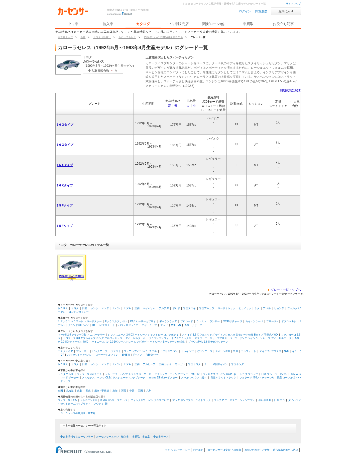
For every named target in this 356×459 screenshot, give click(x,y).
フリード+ (272, 321)
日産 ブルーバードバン (274, 374)
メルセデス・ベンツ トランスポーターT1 (128, 374)
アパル (267, 308)
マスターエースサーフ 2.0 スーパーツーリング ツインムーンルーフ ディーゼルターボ (243, 338)
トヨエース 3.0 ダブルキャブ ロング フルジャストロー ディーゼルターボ (104, 338)
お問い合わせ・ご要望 (257, 449)
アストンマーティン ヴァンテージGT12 (177, 374)
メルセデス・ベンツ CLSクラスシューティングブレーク (113, 377)
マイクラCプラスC (270, 351)
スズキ (127, 308)
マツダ (105, 308)
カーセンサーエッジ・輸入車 (112, 436)
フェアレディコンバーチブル (140, 351)
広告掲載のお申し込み (285, 449)
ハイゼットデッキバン (79, 354)
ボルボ (176, 308)
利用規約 (198, 449)
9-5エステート (107, 325)
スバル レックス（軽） (194, 377)
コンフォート (248, 351)
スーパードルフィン (107, 354)
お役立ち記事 (283, 24)
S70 (286, 351)
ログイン (245, 11)
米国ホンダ (237, 364)
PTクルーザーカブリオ (143, 321)
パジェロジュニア (128, 325)
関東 (88, 390)
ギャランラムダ (168, 321)
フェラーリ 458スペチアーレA (257, 377)
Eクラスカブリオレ (116, 321)
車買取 (248, 24)
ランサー (215, 321)
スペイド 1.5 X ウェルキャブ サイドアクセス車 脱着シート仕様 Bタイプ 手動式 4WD (230, 334)
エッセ (164, 325)
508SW (126, 354)
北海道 (70, 390)
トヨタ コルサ (66, 374)
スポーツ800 (222, 351)
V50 (235, 351)
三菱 (137, 308)
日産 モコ (279, 400)
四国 (140, 390)
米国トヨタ (194, 364)
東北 (79, 390)
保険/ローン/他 (213, 24)
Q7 (62, 354)
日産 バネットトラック (223, 377)
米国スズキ (189, 308)
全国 (60, 390)
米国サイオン (220, 364)
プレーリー (82, 351)
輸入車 (108, 24)
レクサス (63, 308)
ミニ (206, 364)
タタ (257, 308)
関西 (123, 390)
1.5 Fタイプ (65, 205)
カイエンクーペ (254, 321)
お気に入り (285, 11)
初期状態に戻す (290, 90)
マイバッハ (149, 308)
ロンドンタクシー (79, 311)
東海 (114, 390)
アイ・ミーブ (149, 325)
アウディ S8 (100, 403)
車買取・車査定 (141, 436)
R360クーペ (152, 354)
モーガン (180, 364)
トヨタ (75, 308)
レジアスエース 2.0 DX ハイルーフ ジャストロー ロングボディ (143, 334)
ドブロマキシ (288, 321)
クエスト (201, 321)
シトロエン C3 (88, 400)
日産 (84, 308)
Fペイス (137, 354)
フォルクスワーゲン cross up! (219, 374)
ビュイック (245, 308)
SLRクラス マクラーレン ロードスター (80, 321)
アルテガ (164, 308)
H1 (93, 325)
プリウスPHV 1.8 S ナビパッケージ (208, 341)
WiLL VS (176, 325)
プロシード (186, 321)
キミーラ (297, 351)
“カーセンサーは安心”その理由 (224, 449)
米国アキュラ (206, 308)
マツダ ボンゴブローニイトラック (191, 400)
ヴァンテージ (204, 351)
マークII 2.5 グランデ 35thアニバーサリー (81, 334)
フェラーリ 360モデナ (89, 374)
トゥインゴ (187, 351)
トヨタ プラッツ (249, 374)
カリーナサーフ (193, 325)
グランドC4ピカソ (78, 325)
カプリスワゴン (169, 351)
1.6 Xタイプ (65, 165)
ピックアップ (99, 351)
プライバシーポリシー (177, 449)
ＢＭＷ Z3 (296, 374)
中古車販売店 (178, 24)
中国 (132, 390)
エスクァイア (65, 351)
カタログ (143, 24)
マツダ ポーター (69, 377)
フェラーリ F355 (67, 400)
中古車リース (160, 436)
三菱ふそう (165, 364)
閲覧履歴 (261, 11)
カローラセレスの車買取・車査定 (76, 413)
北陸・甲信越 (101, 390)
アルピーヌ (149, 364)
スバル (116, 308)
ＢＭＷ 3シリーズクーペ (113, 400)
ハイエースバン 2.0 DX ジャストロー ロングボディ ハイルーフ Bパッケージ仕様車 (138, 341)
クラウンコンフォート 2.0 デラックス (170, 338)
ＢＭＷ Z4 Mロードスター (163, 377)
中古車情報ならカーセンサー (76, 436)
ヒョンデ (279, 308)
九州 (148, 390)
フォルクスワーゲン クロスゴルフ (150, 400)
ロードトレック (226, 308)
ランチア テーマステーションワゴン (234, 400)
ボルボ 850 (264, 400)
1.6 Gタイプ (65, 124)
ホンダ (94, 308)
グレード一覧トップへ (286, 290)
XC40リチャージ (232, 321)
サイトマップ (293, 3)
